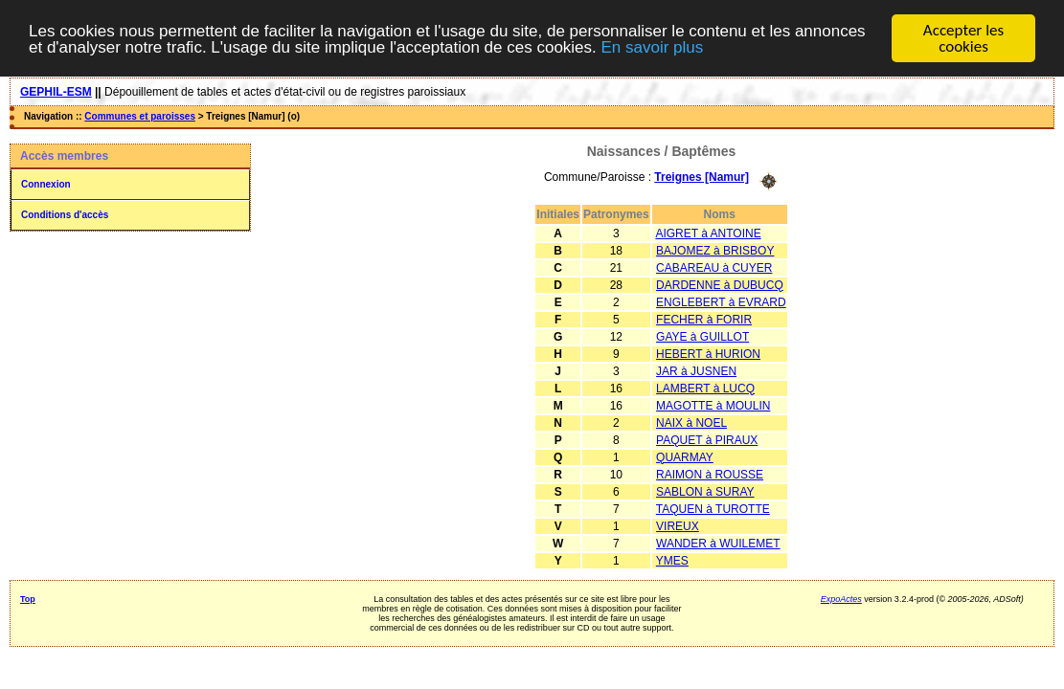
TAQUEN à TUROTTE (713, 508)
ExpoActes (841, 598)
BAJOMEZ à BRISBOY (715, 249)
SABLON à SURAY (705, 491)
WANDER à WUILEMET (718, 542)
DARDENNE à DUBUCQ (719, 284)
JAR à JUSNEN (696, 370)
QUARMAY (684, 456)
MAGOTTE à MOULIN (713, 404)
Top (27, 598)
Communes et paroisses (139, 116)
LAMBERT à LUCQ (705, 387)
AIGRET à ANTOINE (707, 232)
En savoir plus (652, 47)
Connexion (46, 184)
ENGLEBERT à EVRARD (721, 301)
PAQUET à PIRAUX (707, 439)
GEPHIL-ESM (56, 92)
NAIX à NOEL (691, 422)
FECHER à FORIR (704, 318)
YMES (672, 560)
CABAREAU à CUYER (714, 267)
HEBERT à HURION (708, 353)
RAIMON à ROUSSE (709, 473)
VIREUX (677, 525)
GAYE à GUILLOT (702, 336)
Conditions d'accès (64, 215)
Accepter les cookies (963, 38)
